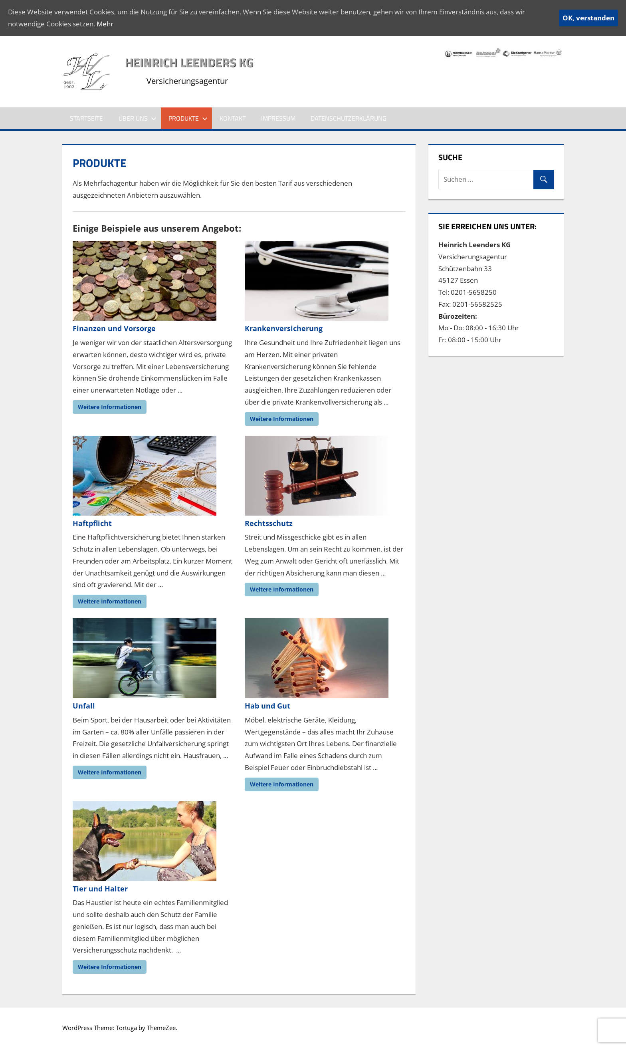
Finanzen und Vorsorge (114, 328)
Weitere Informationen (109, 407)
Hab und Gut (267, 706)
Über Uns (137, 118)
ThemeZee (161, 1028)
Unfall (84, 706)
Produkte (188, 118)
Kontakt (233, 118)
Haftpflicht (92, 523)
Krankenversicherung (284, 328)
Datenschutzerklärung (348, 118)
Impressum (278, 118)
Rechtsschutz (269, 523)
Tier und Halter (100, 888)
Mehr (105, 23)
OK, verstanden (588, 17)
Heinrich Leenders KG (189, 62)
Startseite (86, 118)
